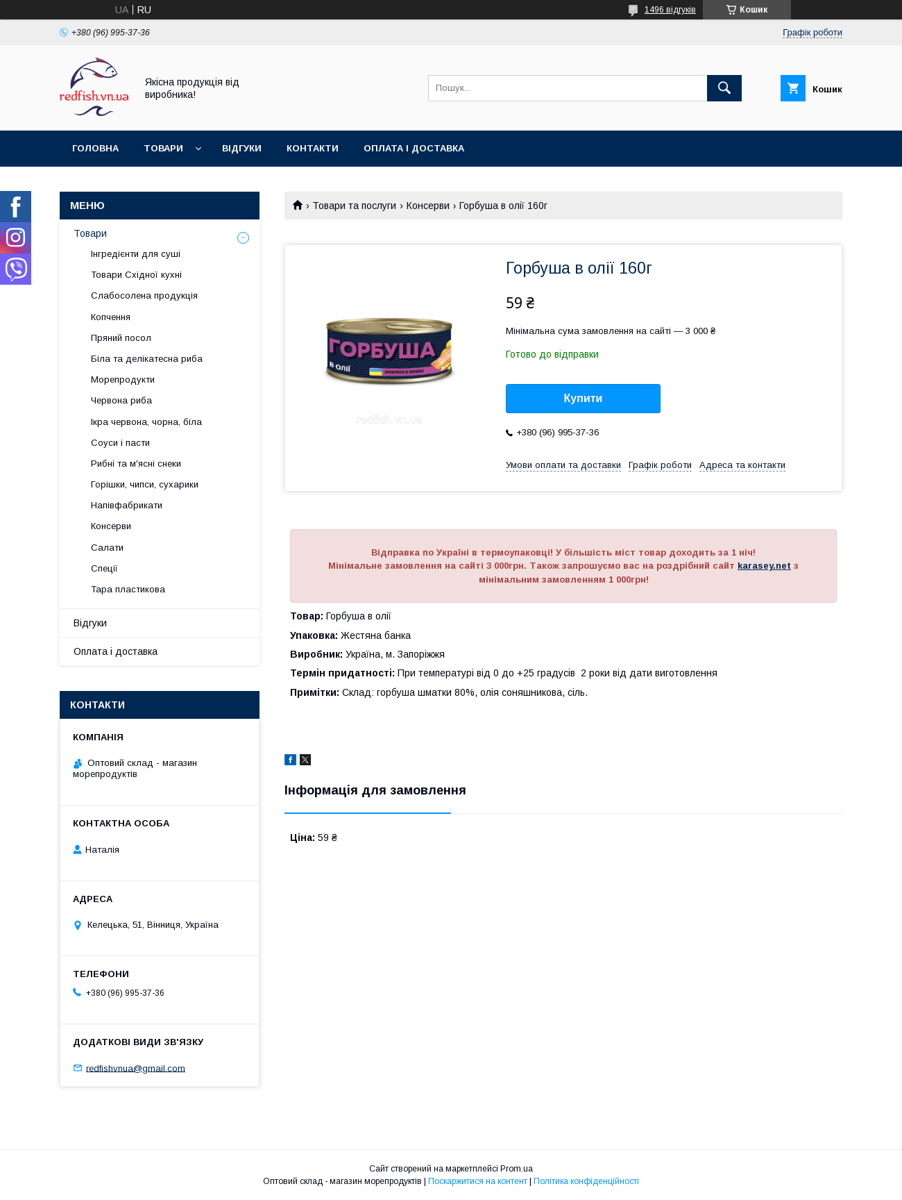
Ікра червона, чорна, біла (146, 422)
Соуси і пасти (120, 443)
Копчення (110, 317)
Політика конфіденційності (586, 1181)
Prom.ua (516, 1169)
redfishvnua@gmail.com (135, 1067)
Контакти (313, 148)
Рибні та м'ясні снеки (136, 463)
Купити (583, 398)
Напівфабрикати (126, 505)
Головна (95, 148)
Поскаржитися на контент (477, 1181)
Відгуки (242, 148)
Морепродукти (123, 379)
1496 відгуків (670, 10)
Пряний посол (121, 338)
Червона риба (121, 400)
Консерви (428, 205)
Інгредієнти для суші (135, 254)
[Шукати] (724, 88)
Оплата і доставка (414, 148)
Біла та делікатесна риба (147, 358)
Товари (163, 148)
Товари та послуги (354, 205)
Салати (107, 547)
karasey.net (764, 565)
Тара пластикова (128, 589)
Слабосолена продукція (144, 295)
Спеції (104, 568)
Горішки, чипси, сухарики (144, 484)
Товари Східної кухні (136, 274)
